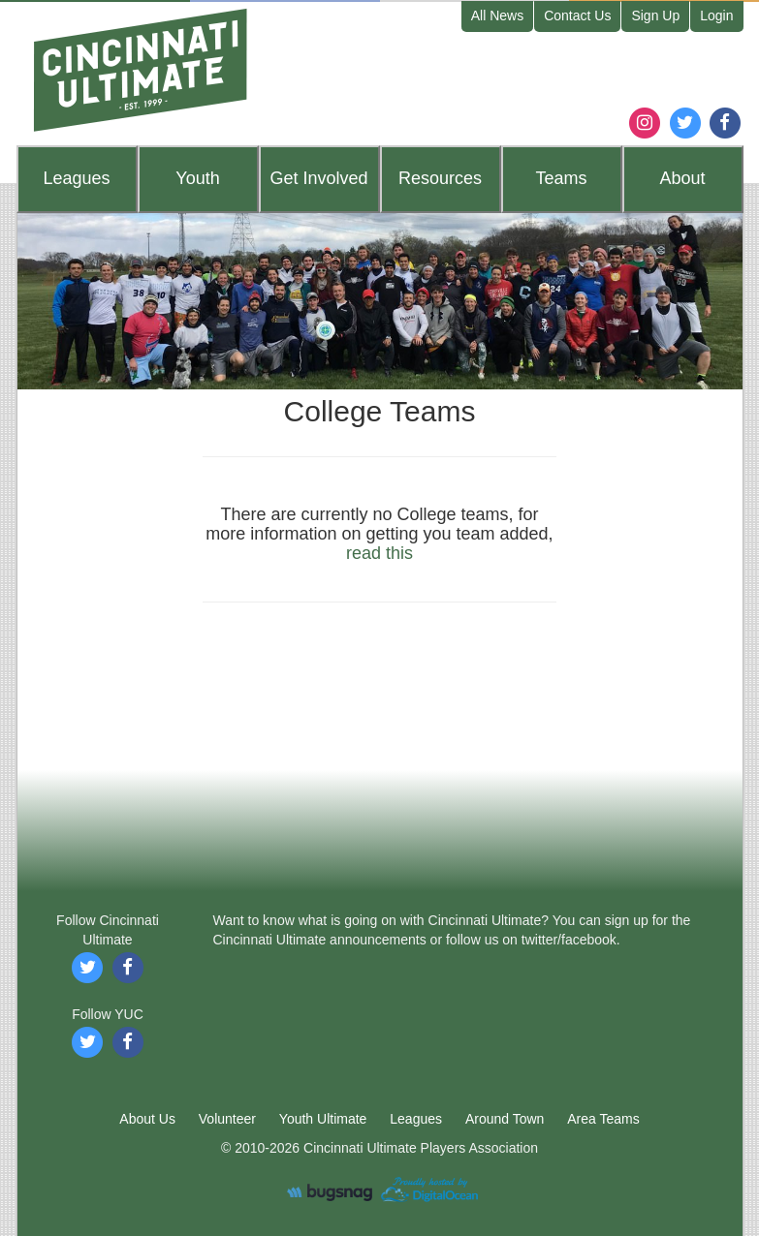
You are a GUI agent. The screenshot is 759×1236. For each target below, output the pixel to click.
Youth (197, 178)
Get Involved (318, 178)
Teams (560, 178)
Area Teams (603, 1119)
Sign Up (655, 15)
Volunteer (227, 1119)
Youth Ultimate (323, 1119)
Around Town (504, 1119)
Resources (440, 178)
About (682, 178)
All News (497, 15)
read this (379, 553)
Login (716, 15)
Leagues (76, 178)
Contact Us (577, 15)
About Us (147, 1119)
